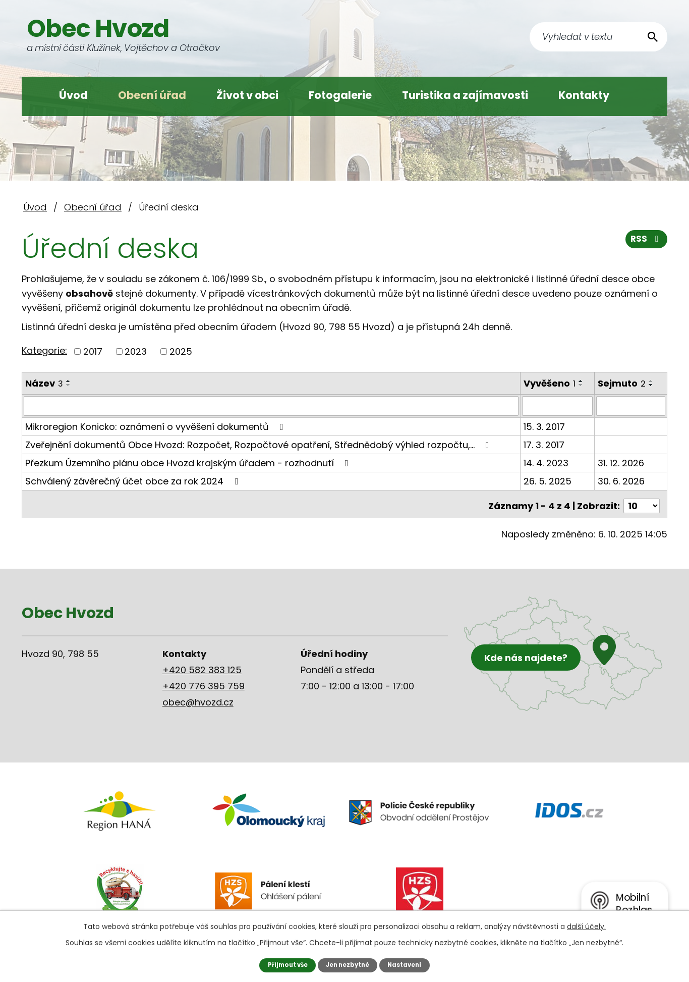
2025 (180, 351)
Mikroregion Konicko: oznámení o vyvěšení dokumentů (156, 426)
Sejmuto (622, 383)
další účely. (586, 926)
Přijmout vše (284, 964)
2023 (136, 351)
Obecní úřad (152, 95)
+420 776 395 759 (203, 682)
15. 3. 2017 (544, 426)
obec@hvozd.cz (198, 698)
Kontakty (583, 95)
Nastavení (408, 964)
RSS (645, 242)
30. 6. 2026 (621, 480)
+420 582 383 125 (202, 666)
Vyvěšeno (550, 383)
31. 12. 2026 (621, 462)
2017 (92, 351)
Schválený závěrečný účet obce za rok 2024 (133, 480)
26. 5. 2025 (548, 480)
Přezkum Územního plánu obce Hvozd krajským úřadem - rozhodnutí (189, 462)
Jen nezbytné (348, 964)
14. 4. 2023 (546, 462)
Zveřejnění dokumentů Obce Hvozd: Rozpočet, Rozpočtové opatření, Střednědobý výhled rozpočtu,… (259, 444)
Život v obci (247, 95)
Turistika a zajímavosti (465, 95)
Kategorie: (44, 350)
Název (44, 383)
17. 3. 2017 (544, 444)
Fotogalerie (340, 95)
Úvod (73, 95)
